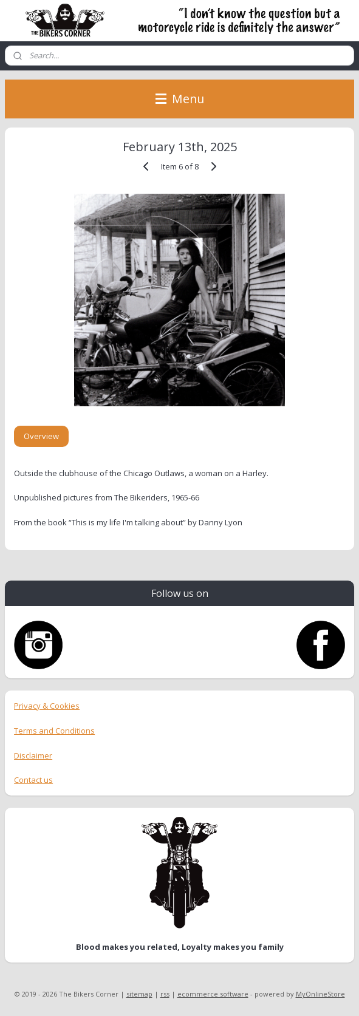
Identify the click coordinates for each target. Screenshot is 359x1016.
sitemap (139, 993)
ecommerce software (212, 993)
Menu (180, 98)
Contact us (33, 779)
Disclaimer (33, 755)
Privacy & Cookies (47, 705)
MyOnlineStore (320, 993)
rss (164, 993)
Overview (41, 436)
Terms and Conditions (54, 730)
